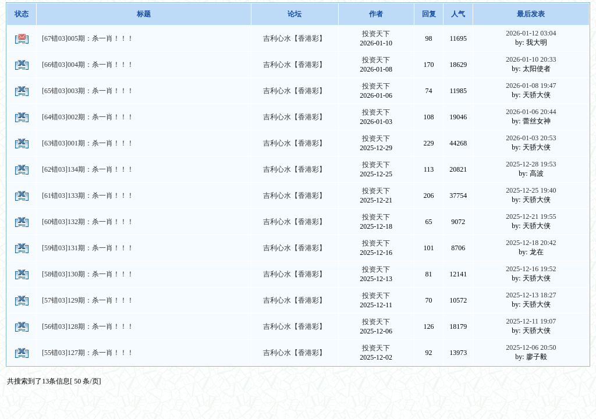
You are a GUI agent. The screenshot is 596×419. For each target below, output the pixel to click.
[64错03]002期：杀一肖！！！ (88, 117)
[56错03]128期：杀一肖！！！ (88, 326)
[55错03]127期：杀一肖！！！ (88, 353)
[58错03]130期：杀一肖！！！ (88, 274)
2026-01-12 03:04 (531, 33)
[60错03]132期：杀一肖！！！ (88, 222)
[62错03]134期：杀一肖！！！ (88, 169)
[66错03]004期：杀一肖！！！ (88, 65)
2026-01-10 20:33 (531, 59)
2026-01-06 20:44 (531, 112)
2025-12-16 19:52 (531, 269)
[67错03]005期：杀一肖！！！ (88, 38)
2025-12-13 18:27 (531, 295)
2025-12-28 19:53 (531, 164)
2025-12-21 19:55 (531, 216)
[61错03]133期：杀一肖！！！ (88, 195)
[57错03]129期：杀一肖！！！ (88, 300)
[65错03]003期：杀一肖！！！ (88, 91)
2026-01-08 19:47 (531, 85)
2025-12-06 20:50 (531, 347)
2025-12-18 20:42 (531, 243)
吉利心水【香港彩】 (294, 38)
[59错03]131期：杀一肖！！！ (88, 248)
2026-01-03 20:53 (531, 138)
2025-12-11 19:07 (531, 321)
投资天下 (376, 34)
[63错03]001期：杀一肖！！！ (88, 143)
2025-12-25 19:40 (531, 190)
